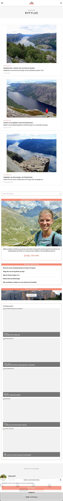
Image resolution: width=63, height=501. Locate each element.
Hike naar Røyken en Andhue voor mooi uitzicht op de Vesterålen (20, 282)
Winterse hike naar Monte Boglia (11, 278)
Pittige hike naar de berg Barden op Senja (13, 271)
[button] (60, 480)
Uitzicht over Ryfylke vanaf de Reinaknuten (18, 123)
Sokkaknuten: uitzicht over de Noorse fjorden (19, 68)
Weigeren (31, 492)
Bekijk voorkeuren (31, 497)
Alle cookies (31, 488)
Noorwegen (7, 65)
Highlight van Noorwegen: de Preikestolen (18, 177)
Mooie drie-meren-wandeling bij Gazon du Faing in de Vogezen (19, 268)
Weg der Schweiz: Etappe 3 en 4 (11, 275)
